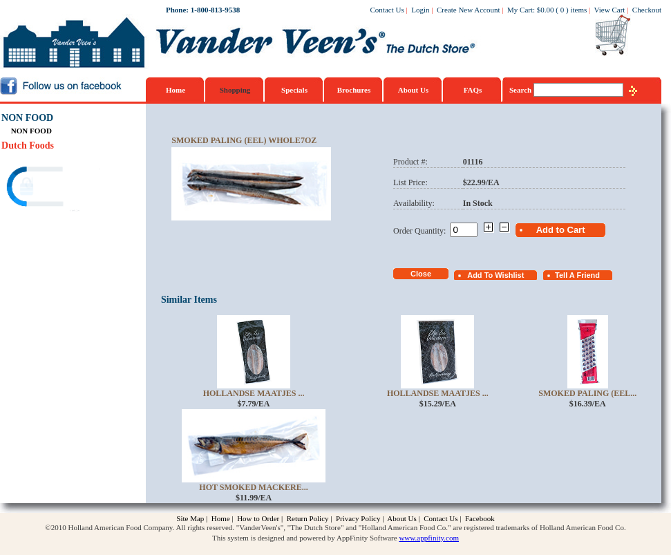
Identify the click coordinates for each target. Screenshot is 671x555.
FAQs (473, 90)
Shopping (235, 90)
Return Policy (308, 518)
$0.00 (545, 10)
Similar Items (189, 299)
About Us (413, 90)
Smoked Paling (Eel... (587, 393)
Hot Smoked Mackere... (253, 487)
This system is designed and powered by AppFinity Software (304, 538)
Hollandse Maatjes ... (254, 393)
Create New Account (468, 10)
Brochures (354, 90)
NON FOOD (27, 118)
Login (420, 10)
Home (175, 90)
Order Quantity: (421, 231)
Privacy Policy (358, 518)
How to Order (258, 518)
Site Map (190, 518)
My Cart (520, 10)
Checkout (646, 10)
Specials (294, 90)
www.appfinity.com (429, 538)
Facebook (480, 518)
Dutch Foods (27, 145)
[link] (54, 188)
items (578, 10)
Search (521, 90)
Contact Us (387, 10)
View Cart (609, 10)
